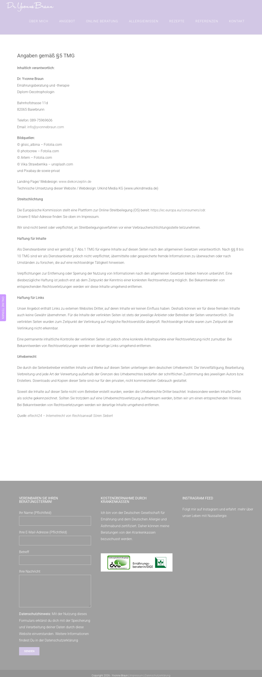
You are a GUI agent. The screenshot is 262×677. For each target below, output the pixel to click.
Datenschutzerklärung (61, 640)
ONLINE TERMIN (3, 307)
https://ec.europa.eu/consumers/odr (178, 210)
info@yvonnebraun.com (45, 127)
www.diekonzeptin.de (75, 182)
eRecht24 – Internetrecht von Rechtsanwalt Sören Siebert (70, 416)
